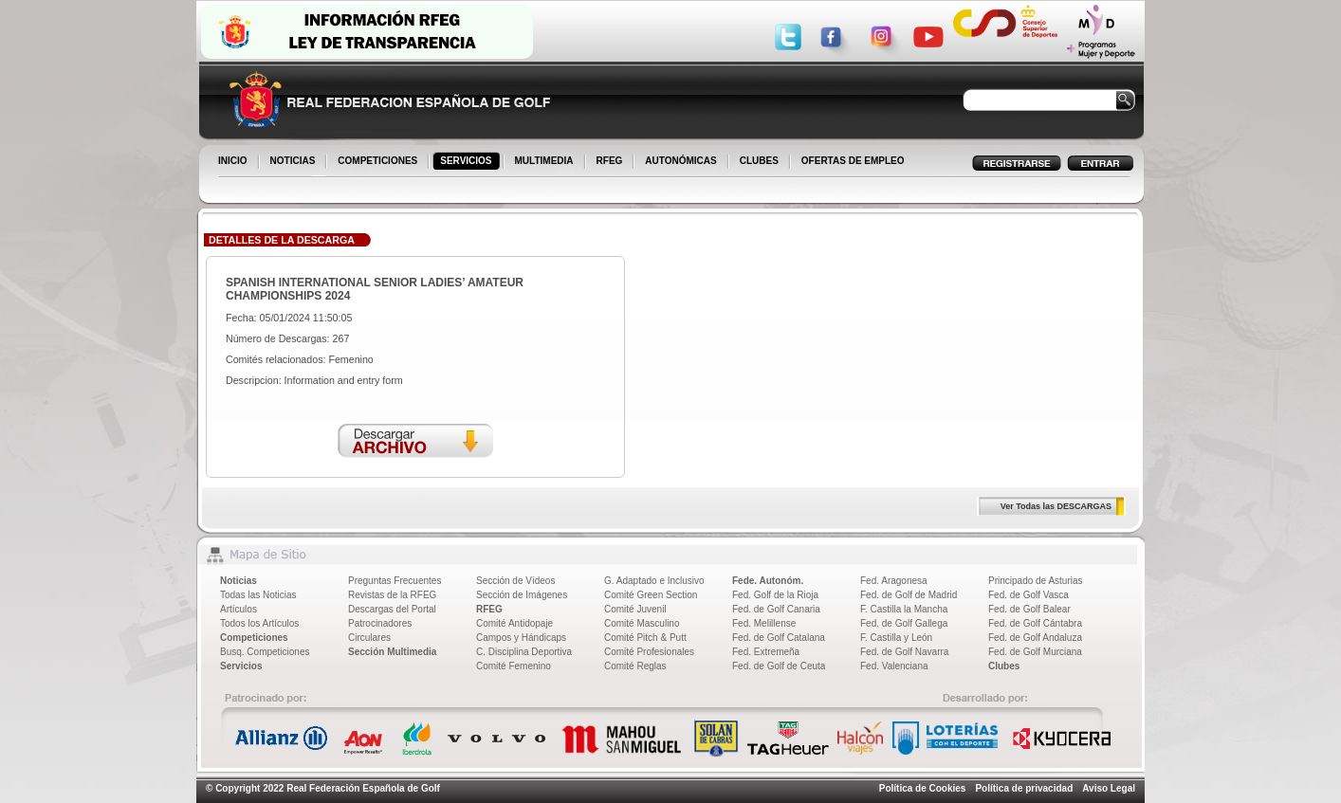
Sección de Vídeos (515, 580)
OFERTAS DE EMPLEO (853, 160)
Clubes (1004, 666)
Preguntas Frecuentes (394, 580)
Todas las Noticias (258, 595)
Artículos (238, 609)
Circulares (369, 637)
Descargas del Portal (392, 609)
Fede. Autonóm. (767, 580)
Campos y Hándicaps (521, 637)
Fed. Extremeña (765, 652)
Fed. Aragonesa (894, 580)
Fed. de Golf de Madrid (908, 595)
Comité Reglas (635, 666)
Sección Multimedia (392, 652)
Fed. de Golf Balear (1029, 609)
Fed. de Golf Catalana (778, 637)
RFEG (611, 162)
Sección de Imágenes (521, 595)
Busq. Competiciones (265, 652)
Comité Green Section (650, 595)
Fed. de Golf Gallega (903, 623)
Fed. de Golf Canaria (776, 609)
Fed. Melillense (764, 623)
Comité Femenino (513, 666)
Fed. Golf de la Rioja (775, 595)
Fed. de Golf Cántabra (1035, 623)
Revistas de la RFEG (392, 595)
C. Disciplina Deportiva (524, 652)
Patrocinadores (380, 623)
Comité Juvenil (635, 609)
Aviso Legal (1108, 788)
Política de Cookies (922, 788)
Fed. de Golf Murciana (1035, 652)
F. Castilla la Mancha (903, 609)
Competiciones (254, 637)
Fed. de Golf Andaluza (1035, 637)
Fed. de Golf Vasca (1028, 595)
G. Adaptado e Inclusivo (654, 580)
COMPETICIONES (379, 162)
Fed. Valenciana (894, 666)
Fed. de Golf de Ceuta (778, 666)
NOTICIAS (294, 162)
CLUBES (759, 160)
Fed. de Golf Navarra (904, 652)
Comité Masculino (641, 623)
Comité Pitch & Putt (645, 637)
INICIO (234, 162)
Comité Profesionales (649, 652)
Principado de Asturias (1035, 580)
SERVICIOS (467, 162)
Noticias (238, 580)
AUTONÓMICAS (680, 160)
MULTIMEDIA (546, 162)
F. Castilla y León (896, 637)
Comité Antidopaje (514, 623)
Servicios (241, 666)
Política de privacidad (1024, 788)
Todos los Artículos (259, 623)
